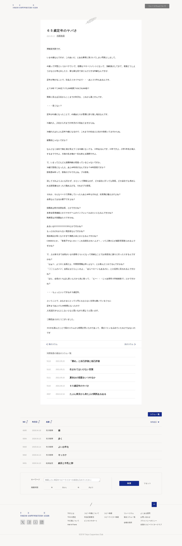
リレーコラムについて (157, 6)
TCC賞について (73, 521)
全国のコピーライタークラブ (151, 524)
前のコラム (53, 344)
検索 (129, 483)
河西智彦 (61, 36)
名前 (49, 422)
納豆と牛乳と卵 (65, 463)
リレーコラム (129, 513)
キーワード (35, 480)
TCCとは (70, 513)
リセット (147, 483)
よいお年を (63, 447)
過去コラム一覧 (129, 517)
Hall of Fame (72, 524)
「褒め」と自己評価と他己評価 (85, 361)
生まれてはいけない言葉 (81, 369)
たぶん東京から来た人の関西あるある (88, 394)
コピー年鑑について (91, 513)
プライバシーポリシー (148, 521)
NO (25, 422)
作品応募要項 (89, 517)
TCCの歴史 (71, 517)
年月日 (36, 422)
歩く (60, 438)
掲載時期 (34, 487)
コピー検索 (108, 513)
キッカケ (62, 455)
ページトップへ (154, 504)
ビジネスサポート (90, 521)
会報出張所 (128, 522)
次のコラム (128, 344)
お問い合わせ (145, 517)
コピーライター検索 (111, 517)
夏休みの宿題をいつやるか (82, 377)
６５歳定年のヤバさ (79, 386)
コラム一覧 (155, 414)
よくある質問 (145, 513)
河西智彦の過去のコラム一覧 (59, 353)
